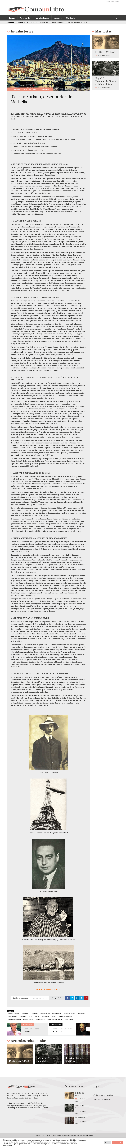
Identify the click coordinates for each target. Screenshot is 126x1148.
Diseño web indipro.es (86, 1135)
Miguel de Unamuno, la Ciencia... (48, 1059)
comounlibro (25, 1013)
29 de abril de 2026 (103, 55)
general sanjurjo (56, 1013)
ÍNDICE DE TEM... (79, 1094)
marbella (54, 1016)
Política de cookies (102, 1099)
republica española (28, 1019)
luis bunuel (23, 1016)
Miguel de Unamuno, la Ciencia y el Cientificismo (105, 81)
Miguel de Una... (79, 1106)
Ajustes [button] (107, 1143)
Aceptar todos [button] (117, 1143)
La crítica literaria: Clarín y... (75, 1059)
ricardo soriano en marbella (54, 1019)
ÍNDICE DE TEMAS (19, 1060)
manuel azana (45, 1016)
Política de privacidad (103, 1095)
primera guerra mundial (14, 1019)
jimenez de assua (12, 1016)
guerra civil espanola (69, 1013)
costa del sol (34, 1013)
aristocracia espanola (13, 1013)
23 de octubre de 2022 (30, 89)
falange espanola (45, 1013)
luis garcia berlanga (33, 1016)
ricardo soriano (40, 1019)
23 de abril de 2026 (103, 88)
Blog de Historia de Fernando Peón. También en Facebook (57, 22)
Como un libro (45, 89)
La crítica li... (81, 1118)
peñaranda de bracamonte (66, 1016)
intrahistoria (81, 1013)
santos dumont (69, 1019)
